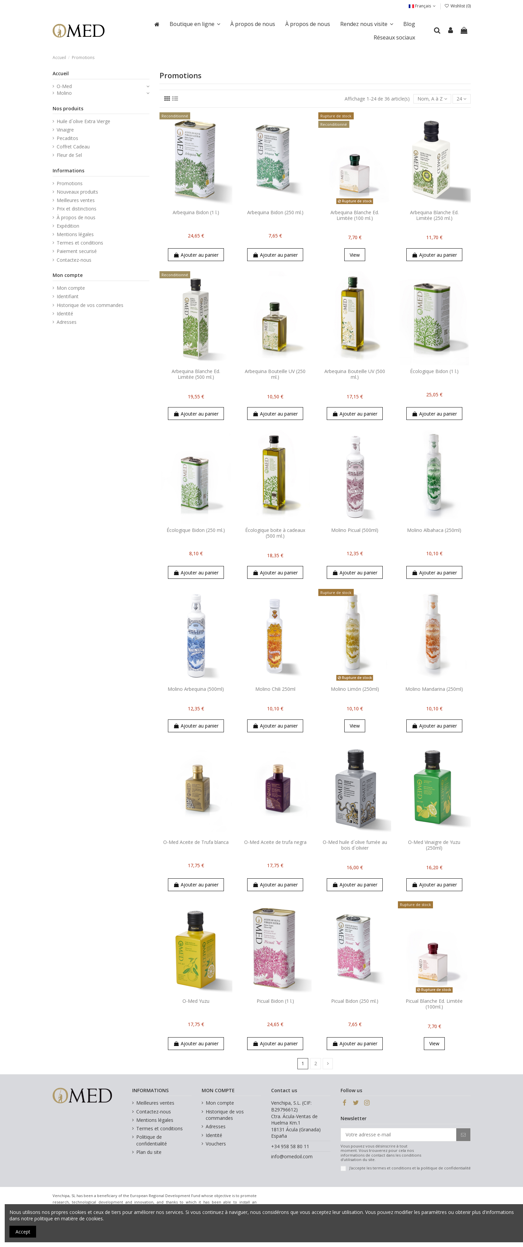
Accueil (61, 73)
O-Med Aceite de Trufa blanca (196, 842)
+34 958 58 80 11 (290, 1146)
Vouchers (216, 1143)
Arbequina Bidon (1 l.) (196, 212)
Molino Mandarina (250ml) (434, 689)
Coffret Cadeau (73, 146)
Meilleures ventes (76, 200)
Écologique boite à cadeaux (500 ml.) (275, 533)
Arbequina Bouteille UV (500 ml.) (354, 374)
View (355, 255)
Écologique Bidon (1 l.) (434, 371)
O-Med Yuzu (195, 1001)
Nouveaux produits (77, 192)
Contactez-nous (74, 260)
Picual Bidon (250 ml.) (354, 1001)
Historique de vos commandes (90, 305)
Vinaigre (65, 129)
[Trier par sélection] (432, 99)
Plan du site (149, 1152)
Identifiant (68, 296)
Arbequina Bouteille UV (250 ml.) (275, 374)
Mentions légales (75, 234)
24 (461, 98)
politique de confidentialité (446, 1167)
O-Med (64, 86)
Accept (23, 1231)
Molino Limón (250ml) (355, 689)
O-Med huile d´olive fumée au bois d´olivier (355, 845)
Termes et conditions (80, 242)
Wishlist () (457, 6)
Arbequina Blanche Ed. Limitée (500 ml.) (196, 374)
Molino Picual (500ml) (354, 530)
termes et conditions (392, 1167)
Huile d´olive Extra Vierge (83, 121)
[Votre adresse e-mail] (398, 1134)
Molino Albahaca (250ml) (434, 530)
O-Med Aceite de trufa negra (275, 842)
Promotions (70, 183)
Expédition (68, 226)
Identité (65, 313)
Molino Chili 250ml (275, 689)
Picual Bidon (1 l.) (275, 1001)
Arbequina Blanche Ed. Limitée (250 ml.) (434, 215)
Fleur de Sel (69, 155)
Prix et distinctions (76, 208)
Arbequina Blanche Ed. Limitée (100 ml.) (354, 215)
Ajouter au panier (196, 255)
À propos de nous (76, 217)
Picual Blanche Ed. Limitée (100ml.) (434, 1004)
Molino (64, 93)
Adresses (67, 322)
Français (423, 6)
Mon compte (71, 288)
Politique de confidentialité (151, 1140)
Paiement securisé (77, 251)
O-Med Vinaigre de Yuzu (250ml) (434, 845)
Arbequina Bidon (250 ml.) (275, 212)
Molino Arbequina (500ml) (196, 689)
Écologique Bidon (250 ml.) (196, 530)
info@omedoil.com (292, 1156)
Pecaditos (67, 138)
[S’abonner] (463, 1134)
